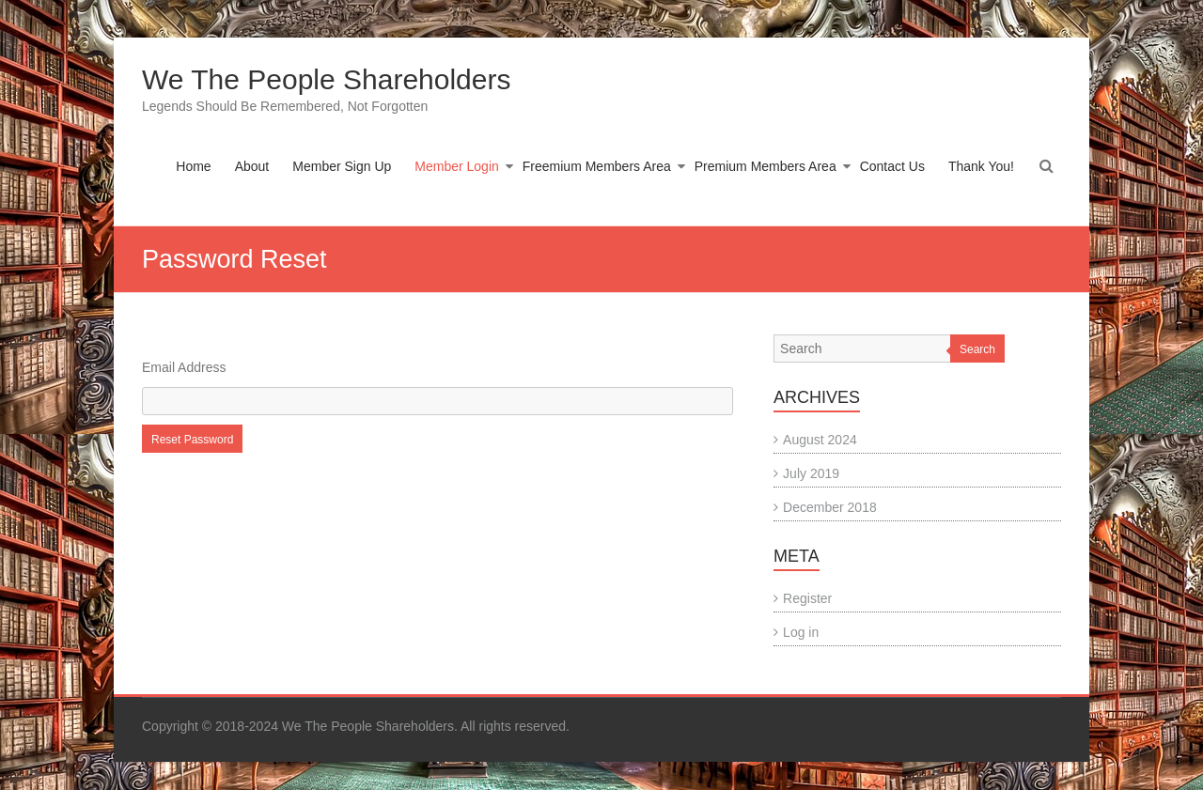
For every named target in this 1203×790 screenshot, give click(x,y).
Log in (801, 632)
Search (977, 349)
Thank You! (981, 166)
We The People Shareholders (326, 79)
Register (807, 598)
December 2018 (830, 507)
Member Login (456, 166)
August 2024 (820, 439)
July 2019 (811, 473)
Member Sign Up (341, 166)
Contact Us (892, 166)
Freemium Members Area (597, 166)
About (252, 166)
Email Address (184, 367)
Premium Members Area (765, 166)
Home (193, 166)
